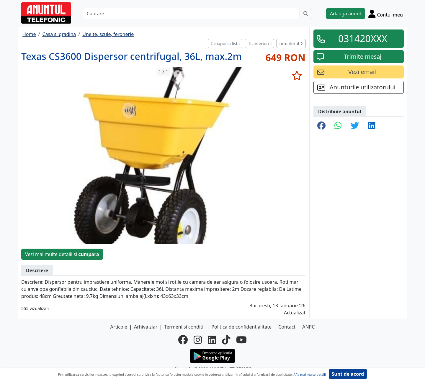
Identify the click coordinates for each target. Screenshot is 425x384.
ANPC (308, 327)
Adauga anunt (345, 13)
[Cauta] (306, 13)
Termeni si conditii (184, 327)
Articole (118, 327)
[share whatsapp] (338, 125)
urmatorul (291, 43)
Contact (286, 327)
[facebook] (183, 340)
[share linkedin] (371, 125)
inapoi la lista (225, 43)
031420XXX (362, 38)
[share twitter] (355, 125)
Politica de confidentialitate (241, 327)
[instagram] (198, 340)
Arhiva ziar (145, 327)
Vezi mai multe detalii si (62, 254)
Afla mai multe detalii (309, 374)
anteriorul (260, 43)
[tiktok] (226, 340)
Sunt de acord (348, 374)
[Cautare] (191, 13)
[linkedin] (212, 340)
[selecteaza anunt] (297, 75)
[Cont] (386, 13)
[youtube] (241, 340)
